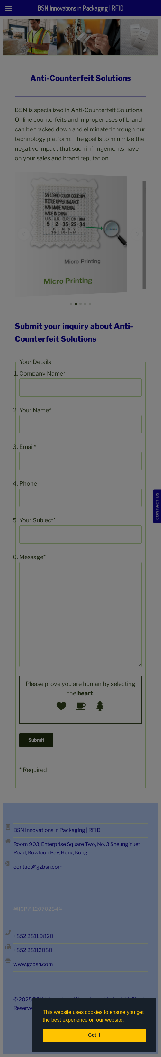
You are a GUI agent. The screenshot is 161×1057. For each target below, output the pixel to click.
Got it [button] (94, 1035)
